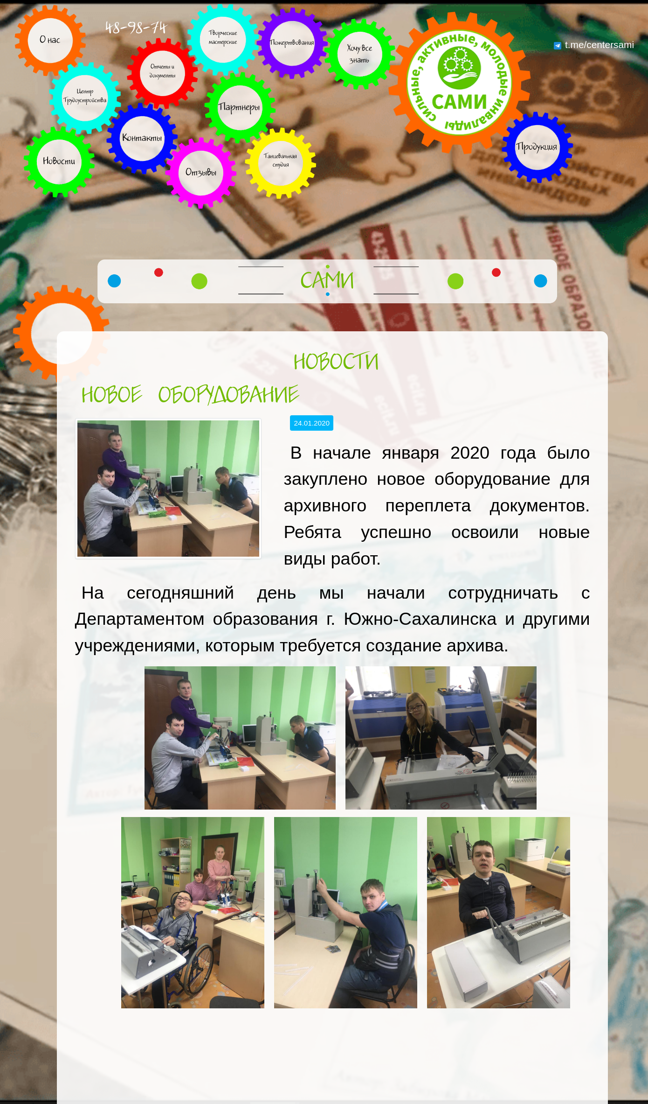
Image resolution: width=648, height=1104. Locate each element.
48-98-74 (136, 28)
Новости (336, 363)
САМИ (327, 282)
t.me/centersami (594, 44)
